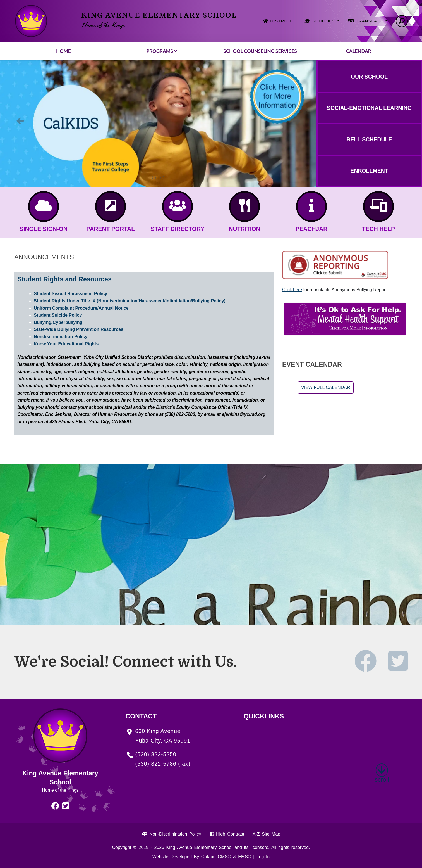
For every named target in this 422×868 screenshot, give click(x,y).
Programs (162, 51)
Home (63, 51)
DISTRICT (281, 20)
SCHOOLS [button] (324, 20)
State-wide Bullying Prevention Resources (78, 329)
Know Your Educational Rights (66, 343)
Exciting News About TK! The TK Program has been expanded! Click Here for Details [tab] (162, 178)
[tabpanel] (158, 123)
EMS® (244, 856)
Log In (263, 856)
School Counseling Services (260, 51)
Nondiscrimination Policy (60, 336)
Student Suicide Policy (58, 315)
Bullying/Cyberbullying (58, 322)
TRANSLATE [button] (370, 20)
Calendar (358, 51)
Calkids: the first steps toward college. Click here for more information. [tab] (154, 178)
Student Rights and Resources (64, 279)
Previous (20, 121)
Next (296, 121)
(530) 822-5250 (155, 754)
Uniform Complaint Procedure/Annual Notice (81, 308)
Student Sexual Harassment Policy (70, 293)
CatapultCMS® (216, 856)
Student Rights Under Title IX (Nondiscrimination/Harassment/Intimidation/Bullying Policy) (130, 300)
